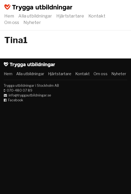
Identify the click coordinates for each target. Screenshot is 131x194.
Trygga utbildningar (38, 7)
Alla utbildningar (35, 16)
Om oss (11, 22)
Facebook (15, 100)
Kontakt (96, 16)
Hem (9, 16)
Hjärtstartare (70, 16)
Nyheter (32, 22)
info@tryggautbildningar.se (30, 95)
